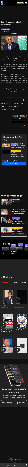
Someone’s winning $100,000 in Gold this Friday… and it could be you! (7, 331)
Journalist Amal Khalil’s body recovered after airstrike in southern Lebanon (18, 222)
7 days (15, 282)
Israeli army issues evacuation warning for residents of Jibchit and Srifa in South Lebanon (6, 355)
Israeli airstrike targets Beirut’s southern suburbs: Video (20, 252)
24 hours (5, 282)
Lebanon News (14, 143)
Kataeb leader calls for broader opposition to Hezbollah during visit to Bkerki (6, 307)
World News (15, 209)
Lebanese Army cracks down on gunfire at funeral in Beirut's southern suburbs (18, 155)
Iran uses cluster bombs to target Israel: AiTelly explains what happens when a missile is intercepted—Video (6, 253)
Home (3, 465)
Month (24, 282)
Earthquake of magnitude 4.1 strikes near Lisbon (19, 212)
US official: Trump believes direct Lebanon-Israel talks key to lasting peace (18, 147)
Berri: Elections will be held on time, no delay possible (18, 204)
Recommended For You (12, 138)
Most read (8, 277)
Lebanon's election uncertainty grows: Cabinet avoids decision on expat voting (19, 232)
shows (20, 465)
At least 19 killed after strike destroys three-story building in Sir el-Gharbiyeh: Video (14, 253)
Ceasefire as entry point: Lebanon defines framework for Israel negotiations (20, 355)
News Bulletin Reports (15, 150)
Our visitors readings (11, 196)
